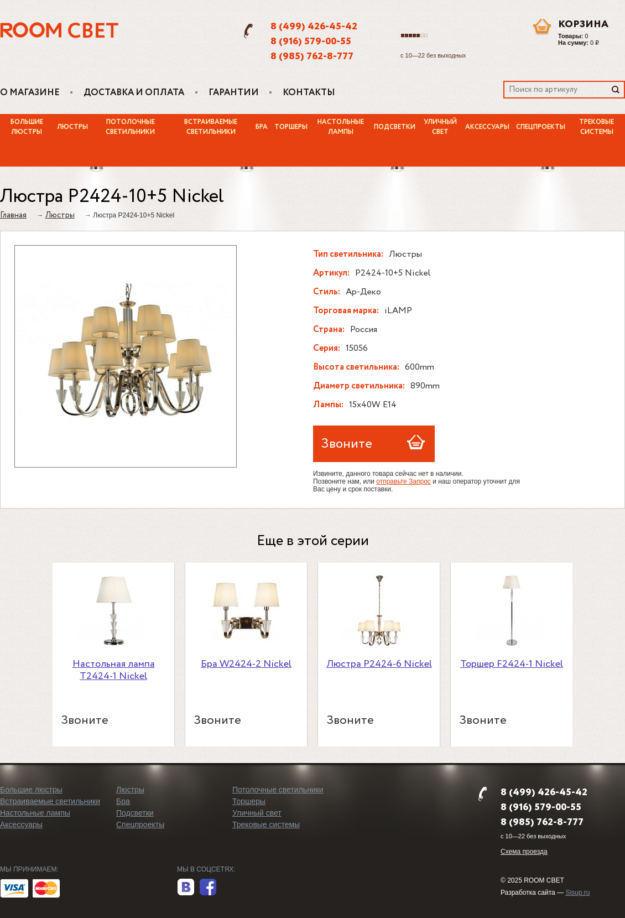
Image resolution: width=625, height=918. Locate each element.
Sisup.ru (577, 892)
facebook (208, 887)
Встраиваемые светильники (210, 127)
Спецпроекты (540, 127)
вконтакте (186, 887)
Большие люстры (27, 127)
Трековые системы (266, 824)
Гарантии (234, 93)
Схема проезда (524, 851)
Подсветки (394, 127)
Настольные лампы (340, 127)
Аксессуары (487, 127)
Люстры (72, 127)
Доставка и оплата (134, 93)
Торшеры (291, 127)
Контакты (309, 93)
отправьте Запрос (403, 481)
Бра (262, 127)
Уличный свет (440, 127)
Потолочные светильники (130, 127)
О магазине (30, 93)
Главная (13, 215)
